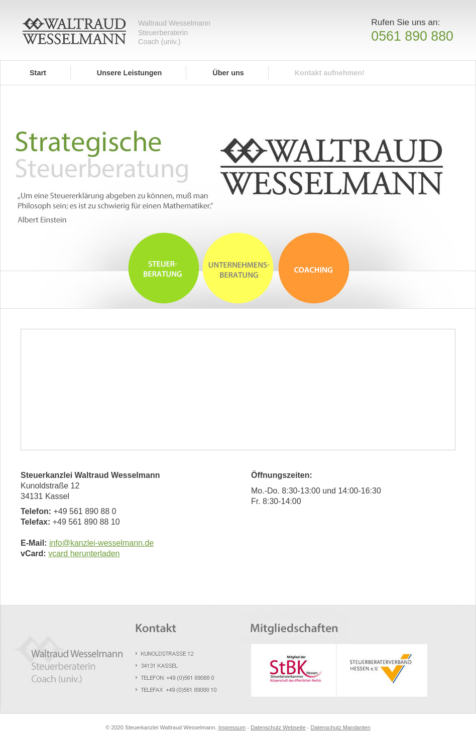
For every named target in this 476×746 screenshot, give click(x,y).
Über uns (228, 73)
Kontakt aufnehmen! (330, 73)
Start (38, 73)
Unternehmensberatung (238, 266)
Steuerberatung (163, 266)
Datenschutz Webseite (278, 727)
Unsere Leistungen (129, 73)
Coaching (314, 266)
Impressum (232, 727)
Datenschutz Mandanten (341, 727)
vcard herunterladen (84, 553)
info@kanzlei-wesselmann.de (101, 543)
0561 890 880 (412, 36)
